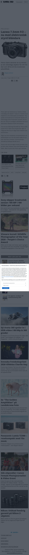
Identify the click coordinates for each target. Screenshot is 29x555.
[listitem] (14, 283)
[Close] (27, 266)
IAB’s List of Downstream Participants (7, 276)
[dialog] (14, 277)
